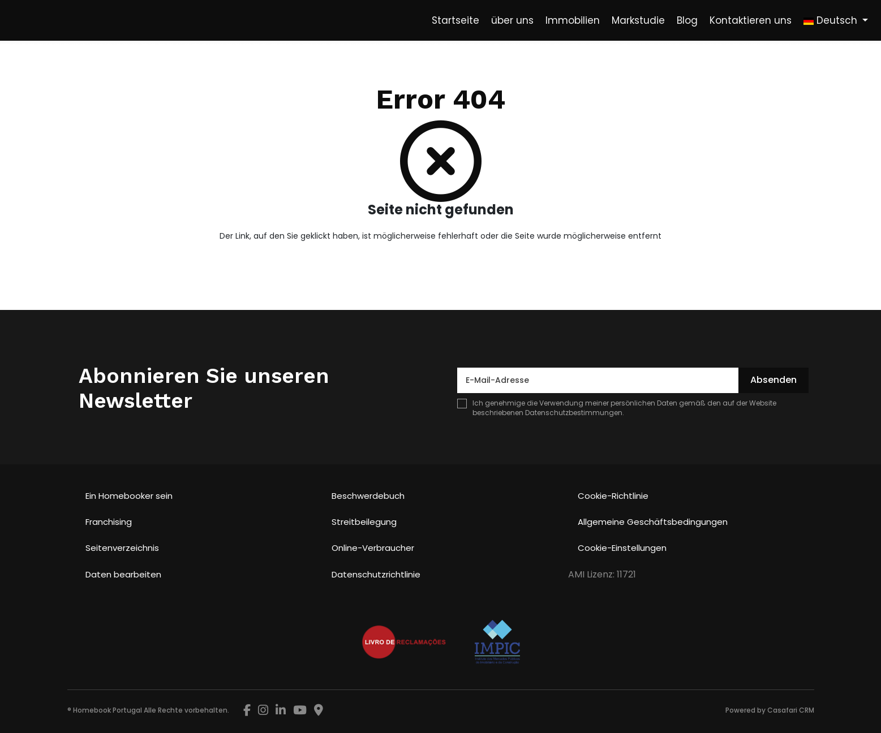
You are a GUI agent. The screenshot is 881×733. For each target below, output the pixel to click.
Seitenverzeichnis (122, 548)
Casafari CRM (790, 710)
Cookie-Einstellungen (622, 548)
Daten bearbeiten (123, 574)
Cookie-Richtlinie (613, 496)
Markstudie (638, 20)
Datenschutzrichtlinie (376, 574)
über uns (512, 20)
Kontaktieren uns (751, 20)
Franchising (108, 522)
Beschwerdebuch (368, 496)
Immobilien (572, 20)
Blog (687, 20)
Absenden (773, 379)
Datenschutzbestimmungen (573, 412)
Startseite (455, 20)
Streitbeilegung (364, 522)
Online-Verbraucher (373, 548)
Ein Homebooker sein (129, 496)
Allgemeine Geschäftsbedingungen (653, 522)
